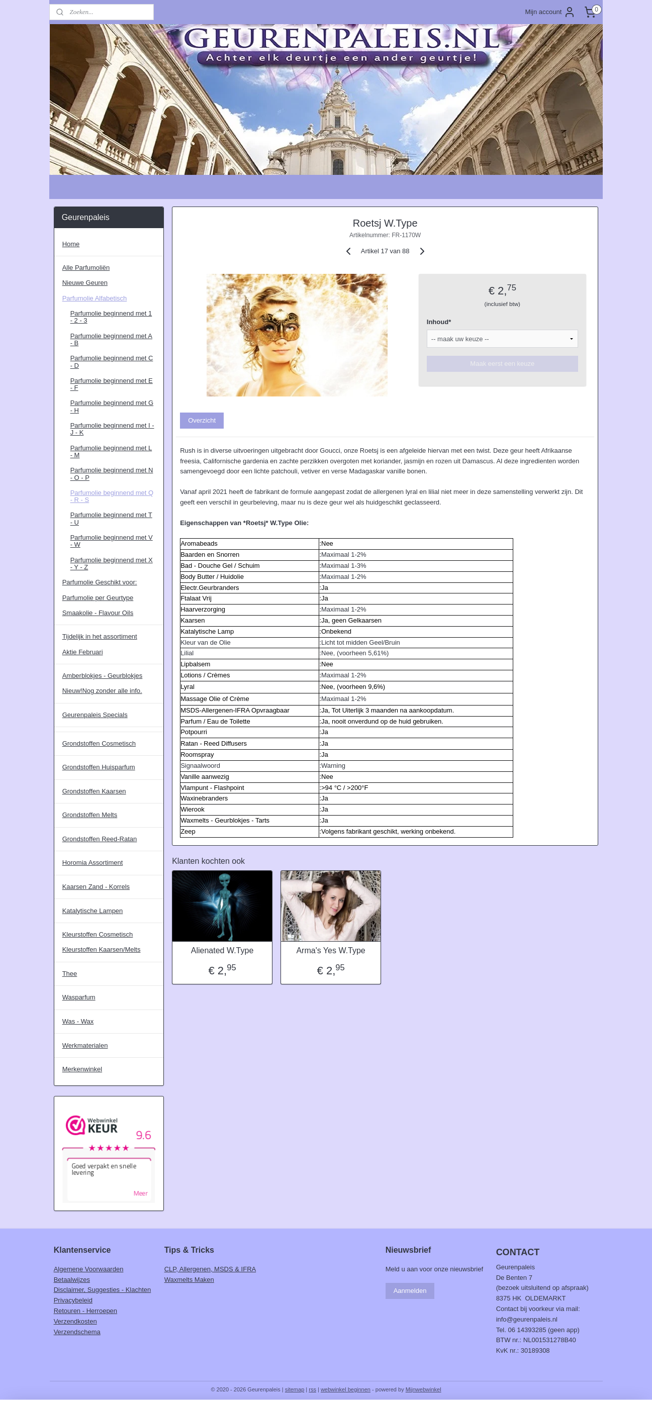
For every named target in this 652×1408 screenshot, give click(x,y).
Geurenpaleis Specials (95, 715)
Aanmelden (410, 1290)
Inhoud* (439, 322)
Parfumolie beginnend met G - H (111, 406)
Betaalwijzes (72, 1279)
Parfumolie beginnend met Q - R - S (111, 496)
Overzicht (202, 420)
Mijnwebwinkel (423, 1389)
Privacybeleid (73, 1300)
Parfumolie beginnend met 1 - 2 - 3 (111, 317)
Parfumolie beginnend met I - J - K (112, 429)
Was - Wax (78, 1021)
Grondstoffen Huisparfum (98, 767)
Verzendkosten (75, 1321)
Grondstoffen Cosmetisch (99, 743)
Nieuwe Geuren (85, 282)
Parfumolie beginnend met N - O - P (111, 473)
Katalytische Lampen (92, 911)
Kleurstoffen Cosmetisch (97, 934)
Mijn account (550, 12)
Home (71, 244)
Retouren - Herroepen (85, 1311)
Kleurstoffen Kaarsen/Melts (101, 949)
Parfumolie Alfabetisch (94, 298)
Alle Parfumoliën (86, 267)
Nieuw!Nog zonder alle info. (102, 690)
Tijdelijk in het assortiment (99, 636)
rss (312, 1389)
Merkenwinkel (82, 1069)
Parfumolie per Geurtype (98, 597)
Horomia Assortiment (92, 862)
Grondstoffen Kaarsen (94, 791)
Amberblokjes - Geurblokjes (102, 675)
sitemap (295, 1389)
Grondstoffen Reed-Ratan (99, 839)
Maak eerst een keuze (503, 363)
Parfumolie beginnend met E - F (111, 384)
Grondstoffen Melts (90, 815)
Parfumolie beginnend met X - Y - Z (111, 563)
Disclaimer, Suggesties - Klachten (102, 1289)
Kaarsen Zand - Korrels (96, 886)
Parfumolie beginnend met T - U (111, 518)
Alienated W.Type (222, 950)
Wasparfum (79, 997)
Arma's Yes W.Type (331, 950)
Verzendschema (77, 1332)
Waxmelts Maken (189, 1279)
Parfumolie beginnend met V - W (111, 541)
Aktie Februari (82, 652)
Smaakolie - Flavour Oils (98, 613)
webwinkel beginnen (345, 1389)
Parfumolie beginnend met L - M (111, 451)
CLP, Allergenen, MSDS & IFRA (210, 1269)
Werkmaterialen (85, 1045)
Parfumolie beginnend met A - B (111, 339)
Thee (69, 973)
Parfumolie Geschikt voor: (99, 582)
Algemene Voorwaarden (89, 1269)
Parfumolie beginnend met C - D (111, 361)
